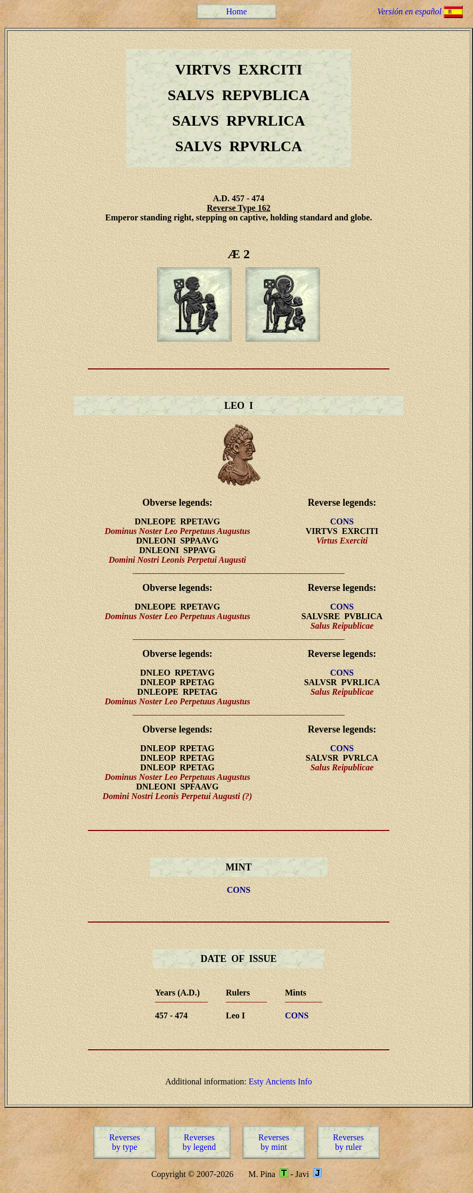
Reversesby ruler (348, 1142)
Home (236, 11)
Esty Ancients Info (280, 1081)
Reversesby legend (199, 1142)
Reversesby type (124, 1142)
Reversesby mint (273, 1142)
